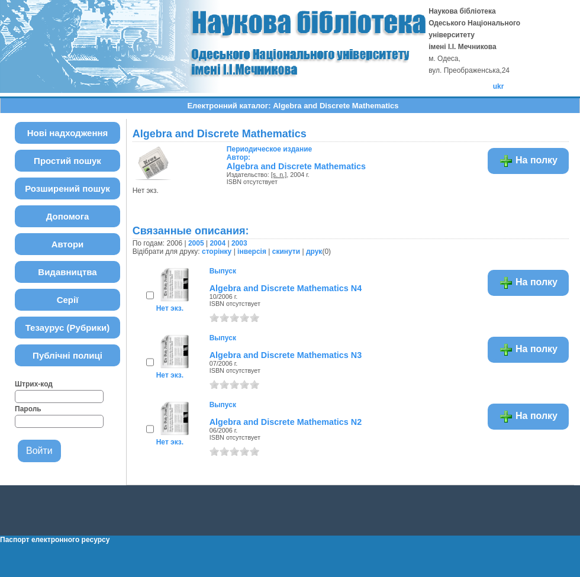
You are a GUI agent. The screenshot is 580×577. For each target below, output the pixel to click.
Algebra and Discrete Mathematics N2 (286, 422)
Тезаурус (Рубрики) (67, 328)
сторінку (216, 251)
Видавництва (67, 272)
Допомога (67, 216)
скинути (286, 251)
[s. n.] (278, 174)
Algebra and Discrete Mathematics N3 (286, 355)
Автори (67, 244)
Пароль (28, 409)
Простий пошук (67, 161)
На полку (528, 161)
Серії (68, 300)
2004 (217, 243)
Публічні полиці (67, 355)
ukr (498, 86)
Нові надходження (67, 133)
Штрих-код (34, 384)
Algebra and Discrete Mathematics (296, 166)
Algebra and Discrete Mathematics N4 (286, 288)
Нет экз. (169, 308)
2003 (239, 243)
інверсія (251, 251)
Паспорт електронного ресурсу (54, 540)
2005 (196, 243)
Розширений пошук (67, 188)
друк (314, 251)
